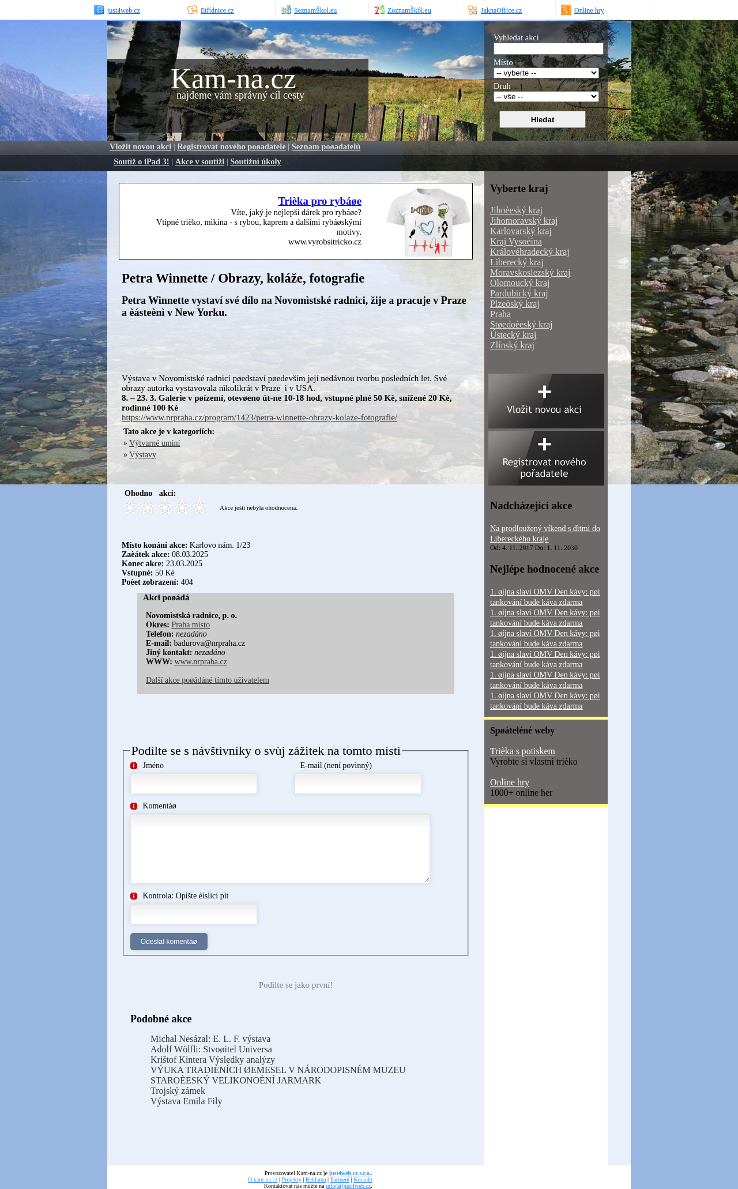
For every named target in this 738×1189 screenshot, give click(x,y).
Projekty (292, 1179)
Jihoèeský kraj (516, 210)
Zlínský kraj (512, 345)
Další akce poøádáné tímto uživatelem (207, 680)
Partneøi (340, 1179)
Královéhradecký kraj (530, 252)
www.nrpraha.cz (200, 661)
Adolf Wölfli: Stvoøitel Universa (211, 1049)
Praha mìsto (190, 624)
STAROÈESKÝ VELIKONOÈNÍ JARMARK (235, 1080)
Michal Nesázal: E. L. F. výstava (210, 1039)
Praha (500, 314)
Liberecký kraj (517, 262)
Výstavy (142, 454)
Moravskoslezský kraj (530, 272)
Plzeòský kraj (515, 303)
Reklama (316, 1179)
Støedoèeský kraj (521, 324)
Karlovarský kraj (521, 231)
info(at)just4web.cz (348, 1186)
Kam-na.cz (233, 78)
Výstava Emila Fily (186, 1101)
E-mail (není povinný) (336, 765)
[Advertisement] (256, 345)
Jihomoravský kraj (524, 220)
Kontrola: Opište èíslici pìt (186, 895)
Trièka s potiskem (522, 751)
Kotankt (362, 1179)
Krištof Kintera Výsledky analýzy (212, 1059)
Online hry (509, 782)
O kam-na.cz (262, 1179)
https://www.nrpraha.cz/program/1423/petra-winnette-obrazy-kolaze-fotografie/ (259, 417)
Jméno (153, 765)
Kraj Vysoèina (516, 241)
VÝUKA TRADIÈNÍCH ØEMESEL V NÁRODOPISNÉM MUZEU (278, 1070)
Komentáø (159, 806)
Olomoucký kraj (519, 283)
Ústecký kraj (513, 335)
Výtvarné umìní (154, 443)
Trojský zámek (177, 1091)
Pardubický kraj (519, 293)
